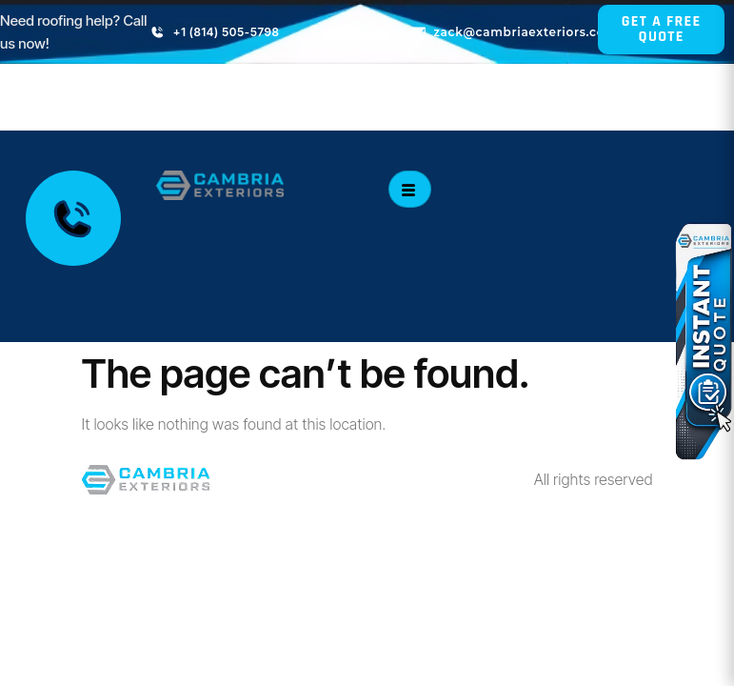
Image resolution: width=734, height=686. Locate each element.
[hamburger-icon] (409, 189)
